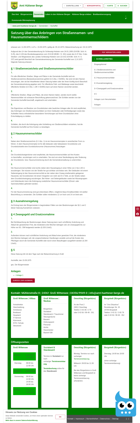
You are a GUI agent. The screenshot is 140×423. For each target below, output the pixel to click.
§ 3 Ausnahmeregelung (103, 83)
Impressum (80, 419)
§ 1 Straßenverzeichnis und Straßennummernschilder (105, 71)
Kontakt (70, 419)
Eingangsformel (100, 64)
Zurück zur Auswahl (23, 281)
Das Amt (15, 14)
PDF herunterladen (110, 52)
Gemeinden (39, 14)
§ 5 (95, 94)
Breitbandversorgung (103, 14)
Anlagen (97, 105)
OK (60, 417)
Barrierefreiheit (92, 419)
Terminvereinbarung (81, 359)
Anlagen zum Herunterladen (105, 99)
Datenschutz (105, 419)
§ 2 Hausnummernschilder (104, 78)
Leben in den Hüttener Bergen (58, 14)
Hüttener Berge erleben (83, 14)
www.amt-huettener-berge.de (24, 26)
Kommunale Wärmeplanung (23, 20)
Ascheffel (54, 26)
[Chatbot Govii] (125, 404)
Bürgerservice (27, 14)
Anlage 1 (19, 275)
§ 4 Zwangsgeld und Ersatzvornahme (108, 89)
